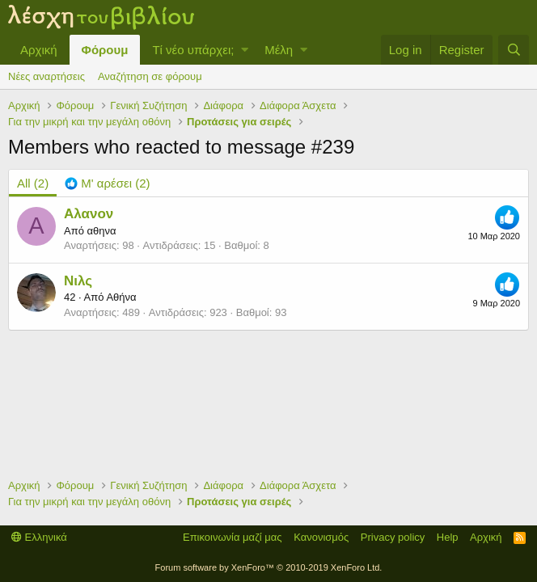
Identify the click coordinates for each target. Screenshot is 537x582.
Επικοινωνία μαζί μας (232, 537)
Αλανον (88, 213)
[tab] (107, 183)
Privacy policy (393, 537)
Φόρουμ (105, 50)
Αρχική (38, 50)
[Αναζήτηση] (513, 50)
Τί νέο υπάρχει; (193, 50)
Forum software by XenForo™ (269, 567)
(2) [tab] (33, 183)
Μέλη (278, 50)
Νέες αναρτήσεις (46, 76)
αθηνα (101, 231)
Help (448, 537)
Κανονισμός (321, 537)
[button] (244, 50)
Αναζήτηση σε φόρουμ (150, 76)
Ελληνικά (39, 537)
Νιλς (78, 281)
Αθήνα (121, 297)
